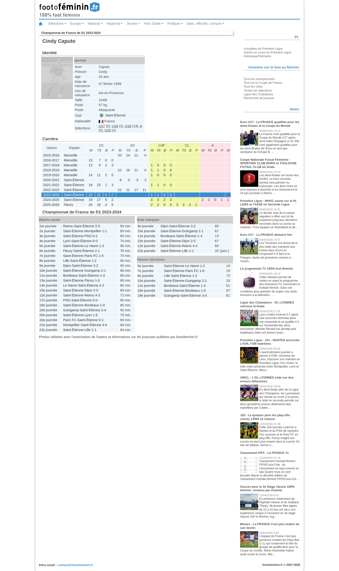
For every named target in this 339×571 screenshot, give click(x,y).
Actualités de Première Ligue (263, 48)
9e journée (47, 266)
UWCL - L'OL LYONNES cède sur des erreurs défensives (267, 379)
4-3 (97, 295)
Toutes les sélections (258, 90)
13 (90, 160)
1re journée (47, 226)
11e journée (48, 275)
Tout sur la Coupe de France (263, 82)
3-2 (95, 266)
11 (136, 155)
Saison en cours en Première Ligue (267, 52)
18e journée (48, 305)
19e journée (48, 310)
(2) (104, 126)
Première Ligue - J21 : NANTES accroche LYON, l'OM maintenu (269, 342)
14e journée (48, 285)
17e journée (48, 300)
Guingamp (92, 270)
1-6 (101, 256)
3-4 (103, 310)
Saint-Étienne (112, 115)
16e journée (48, 320)
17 (136, 190)
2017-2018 (51, 165)
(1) (117, 126)
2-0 (97, 226)
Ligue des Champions (258, 94)
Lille (66, 261)
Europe (75, 23)
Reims (68, 226)
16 (99, 205)
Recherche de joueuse (259, 98)
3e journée (47, 236)
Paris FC (91, 256)
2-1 (97, 251)
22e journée (48, 330)
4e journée (47, 241)
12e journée (48, 295)
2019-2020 (51, 175)
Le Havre (91, 246)
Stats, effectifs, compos (204, 23)
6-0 (95, 241)
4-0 (104, 325)
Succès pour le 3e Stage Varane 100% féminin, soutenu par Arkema (267, 488)
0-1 (95, 236)
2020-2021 (51, 180)
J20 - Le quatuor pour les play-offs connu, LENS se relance (265, 417)
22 (119, 170)
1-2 (101, 246)
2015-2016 (51, 155)
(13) (131, 126)
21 (128, 190)
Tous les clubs (253, 86)
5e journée (47, 246)
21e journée (48, 325)
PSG (88, 236)
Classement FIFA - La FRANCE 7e (264, 453)
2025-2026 (51, 205)
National (94, 23)
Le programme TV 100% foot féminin (266, 268)
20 (119, 155)
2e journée (47, 231)
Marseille (70, 155)
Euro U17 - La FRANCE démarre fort (266, 234)
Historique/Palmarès (257, 56)
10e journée (48, 270)
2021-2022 (51, 185)
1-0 (97, 280)
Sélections (56, 23)
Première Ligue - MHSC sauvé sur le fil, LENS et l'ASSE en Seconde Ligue (268, 202)
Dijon (67, 266)
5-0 (95, 300)
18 (90, 185)
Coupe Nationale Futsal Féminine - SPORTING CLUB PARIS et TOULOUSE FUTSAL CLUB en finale (268, 163)
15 (99, 185)
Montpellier (93, 231)
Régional (113, 23)
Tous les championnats (259, 79)
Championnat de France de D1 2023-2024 (71, 33)
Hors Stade (152, 23)
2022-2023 (51, 190)
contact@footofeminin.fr (75, 565)
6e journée (47, 251)
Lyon (66, 241)
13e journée (48, 280)
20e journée (48, 315)
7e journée (47, 256)
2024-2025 (51, 200)
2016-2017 (51, 160)
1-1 (104, 231)
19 (128, 170)
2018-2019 (51, 170)
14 (128, 155)
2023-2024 (51, 195)
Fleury (68, 205)
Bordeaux (70, 275)
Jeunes (131, 23)
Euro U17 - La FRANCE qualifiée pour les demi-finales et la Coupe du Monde (269, 124)
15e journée (48, 290)
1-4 (102, 275)
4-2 (101, 285)
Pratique (173, 23)
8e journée (47, 261)
